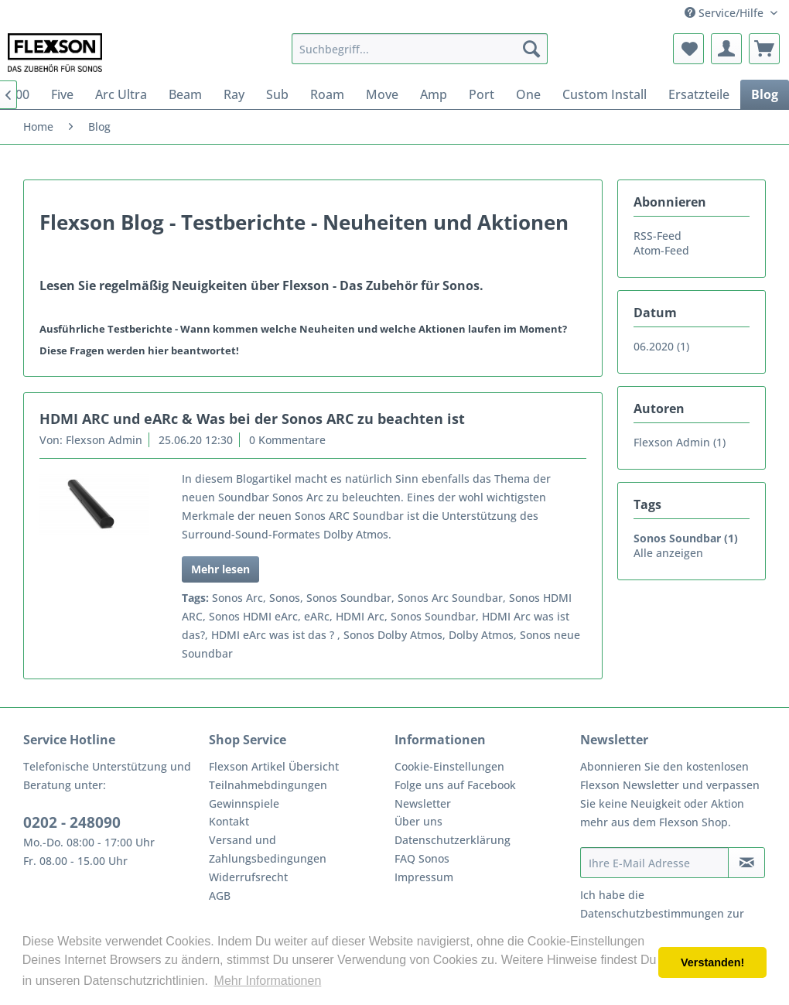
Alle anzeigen (668, 552)
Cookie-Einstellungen (449, 766)
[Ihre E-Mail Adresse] (654, 862)
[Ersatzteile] (699, 94)
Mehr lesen (220, 569)
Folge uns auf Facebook (455, 785)
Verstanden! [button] (712, 962)
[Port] (481, 94)
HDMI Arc (360, 616)
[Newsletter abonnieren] (746, 862)
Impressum (423, 877)
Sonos (284, 597)
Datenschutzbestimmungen (652, 913)
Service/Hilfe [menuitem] (726, 12)
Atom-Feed (661, 250)
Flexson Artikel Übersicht (274, 766)
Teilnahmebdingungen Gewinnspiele (268, 794)
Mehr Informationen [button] (268, 980)
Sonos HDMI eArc (253, 616)
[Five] (62, 94)
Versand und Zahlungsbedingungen (267, 849)
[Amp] (433, 94)
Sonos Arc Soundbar (450, 597)
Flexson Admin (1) (680, 442)
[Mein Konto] (726, 48)
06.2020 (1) (661, 346)
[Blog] (764, 94)
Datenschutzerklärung (452, 839)
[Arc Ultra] (121, 94)
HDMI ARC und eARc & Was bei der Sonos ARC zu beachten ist (252, 418)
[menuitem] (420, 48)
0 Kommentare (287, 439)
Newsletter (422, 803)
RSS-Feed (657, 235)
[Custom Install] (605, 94)
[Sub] (277, 94)
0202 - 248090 (72, 822)
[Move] (382, 94)
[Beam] (185, 94)
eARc (317, 616)
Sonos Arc (237, 597)
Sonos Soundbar (348, 597)
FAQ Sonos (421, 858)
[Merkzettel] (688, 48)
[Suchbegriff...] (420, 48)
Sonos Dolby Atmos (392, 634)
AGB (220, 895)
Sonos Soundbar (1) (686, 538)
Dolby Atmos (481, 634)
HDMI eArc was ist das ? (274, 634)
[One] (528, 94)
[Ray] (234, 94)
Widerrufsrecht (248, 877)
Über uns (418, 821)
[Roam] (327, 94)
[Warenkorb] (764, 48)
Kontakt (229, 821)
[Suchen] (531, 48)
